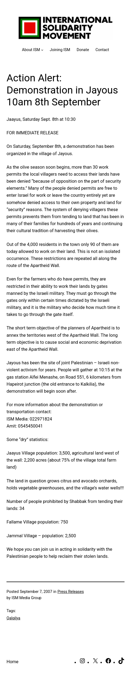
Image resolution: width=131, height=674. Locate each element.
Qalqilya (13, 618)
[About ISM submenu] (32, 49)
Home (12, 661)
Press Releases (71, 591)
